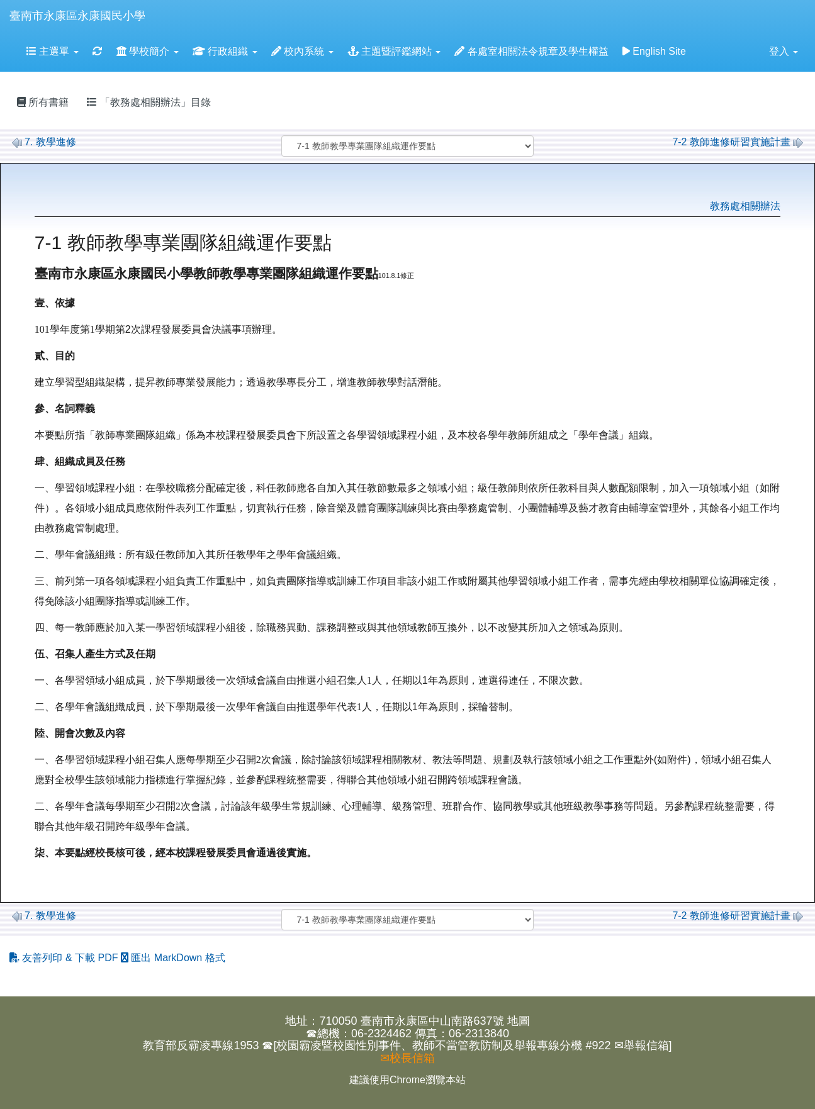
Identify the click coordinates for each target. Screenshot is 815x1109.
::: (157, 4)
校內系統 (302, 51)
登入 (783, 51)
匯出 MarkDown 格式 (173, 957)
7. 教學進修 (44, 142)
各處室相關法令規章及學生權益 (531, 51)
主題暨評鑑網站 (394, 51)
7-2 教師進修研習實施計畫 (737, 142)
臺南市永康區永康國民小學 (77, 15)
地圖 (518, 1021)
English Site (654, 51)
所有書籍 (43, 102)
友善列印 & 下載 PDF (65, 957)
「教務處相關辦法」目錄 (148, 102)
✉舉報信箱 (641, 1045)
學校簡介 (147, 51)
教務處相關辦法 (745, 206)
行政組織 (225, 51)
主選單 (52, 51)
